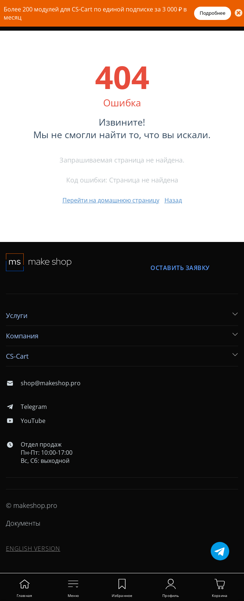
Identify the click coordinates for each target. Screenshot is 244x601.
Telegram (26, 407)
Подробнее (213, 13)
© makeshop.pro (31, 505)
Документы (23, 523)
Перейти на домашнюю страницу (110, 200)
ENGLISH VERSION (33, 548)
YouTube (25, 421)
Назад (173, 200)
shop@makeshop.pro (43, 383)
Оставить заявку (180, 268)
